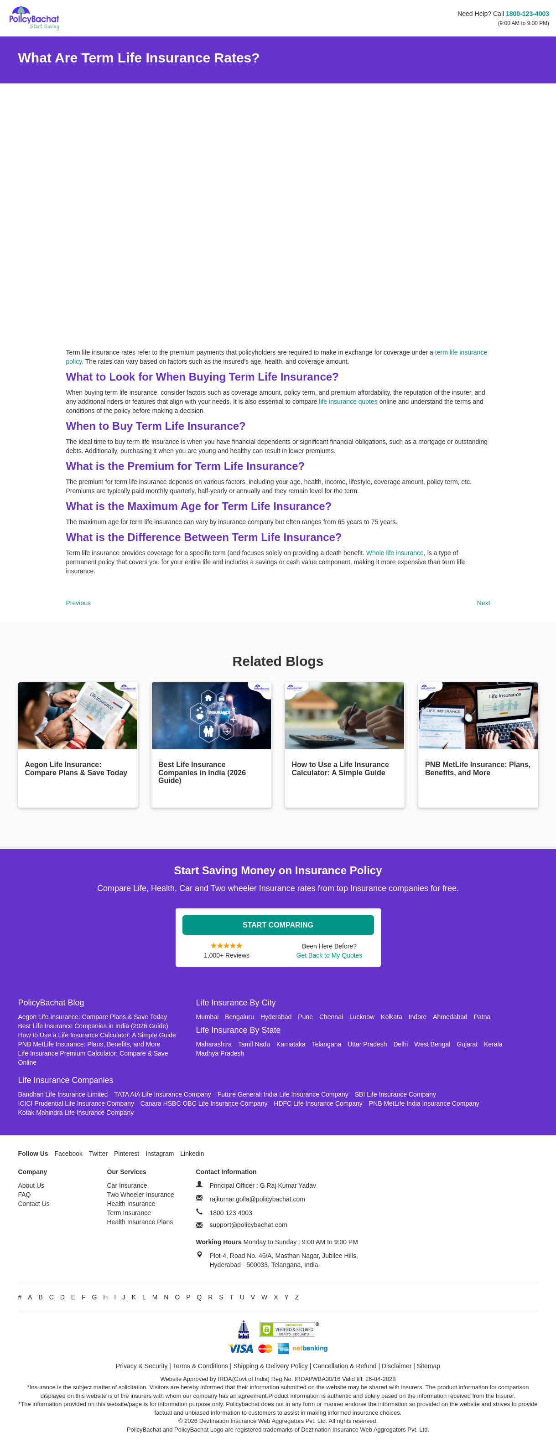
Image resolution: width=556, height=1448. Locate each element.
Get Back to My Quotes (329, 955)
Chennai (331, 1016)
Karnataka (291, 1044)
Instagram (159, 1153)
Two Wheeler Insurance (140, 1194)
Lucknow (361, 1016)
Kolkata (391, 1016)
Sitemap (428, 1366)
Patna (482, 1016)
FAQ (24, 1194)
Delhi (400, 1044)
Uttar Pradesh (367, 1044)
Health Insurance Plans (140, 1222)
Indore (418, 1016)
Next (483, 603)
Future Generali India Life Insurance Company (283, 1094)
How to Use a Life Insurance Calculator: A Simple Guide (97, 1035)
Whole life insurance (395, 553)
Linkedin (192, 1153)
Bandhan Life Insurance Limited (63, 1094)
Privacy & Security (142, 1366)
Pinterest (126, 1153)
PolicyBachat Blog (51, 1002)
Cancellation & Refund (344, 1366)
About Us (31, 1185)
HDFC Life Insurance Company (318, 1103)
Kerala (493, 1044)
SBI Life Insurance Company (395, 1094)
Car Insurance (127, 1185)
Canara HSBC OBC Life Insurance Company (204, 1103)
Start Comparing (278, 925)
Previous (78, 603)
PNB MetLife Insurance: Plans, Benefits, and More (89, 1044)
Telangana (327, 1044)
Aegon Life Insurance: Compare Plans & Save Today (92, 1016)
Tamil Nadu (254, 1044)
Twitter (98, 1153)
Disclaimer (396, 1366)
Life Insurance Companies (66, 1080)
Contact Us (34, 1203)
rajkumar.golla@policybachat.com (258, 1199)
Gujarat (467, 1044)
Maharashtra (214, 1044)
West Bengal (432, 1044)
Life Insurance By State (238, 1030)
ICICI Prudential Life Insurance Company (76, 1103)
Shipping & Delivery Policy (270, 1366)
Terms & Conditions (200, 1366)
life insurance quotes (348, 401)
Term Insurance (129, 1212)
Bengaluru (239, 1016)
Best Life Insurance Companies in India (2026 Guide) (93, 1026)
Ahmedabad (450, 1016)
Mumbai (207, 1016)
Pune (305, 1016)
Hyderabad (276, 1016)
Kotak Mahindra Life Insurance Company (76, 1112)
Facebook (69, 1153)
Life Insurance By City (236, 1002)
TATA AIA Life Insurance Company (162, 1094)
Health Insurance (131, 1203)
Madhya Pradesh (220, 1053)
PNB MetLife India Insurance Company (424, 1103)
